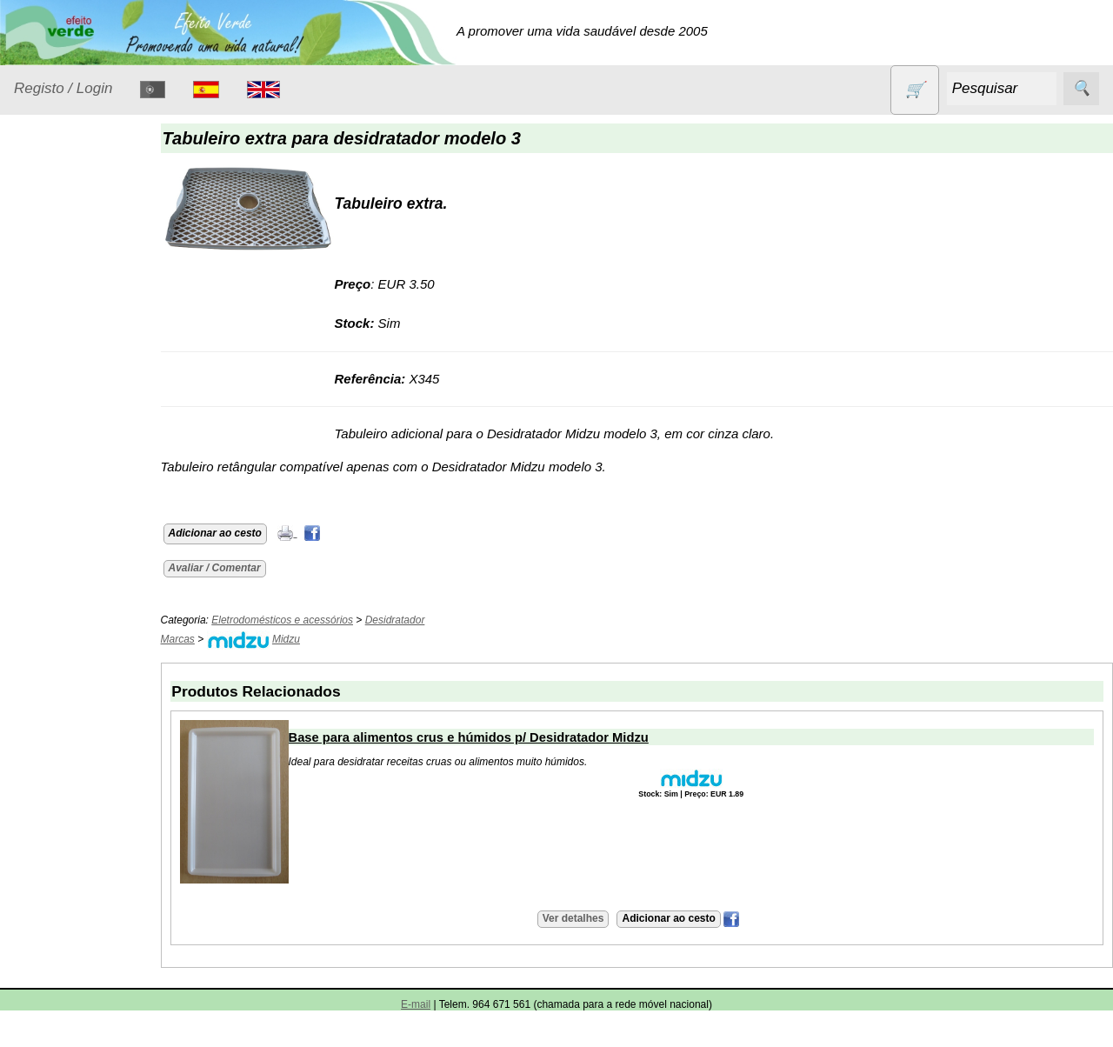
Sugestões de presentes (75, 730)
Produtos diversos (61, 610)
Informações (50, 974)
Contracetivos (75, 307)
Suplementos (73, 773)
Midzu (299, 639)
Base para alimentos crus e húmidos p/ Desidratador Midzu (482, 737)
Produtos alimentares (69, 557)
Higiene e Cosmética (66, 437)
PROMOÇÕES (78, 653)
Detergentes (70, 341)
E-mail (415, 1004)
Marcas (191, 639)
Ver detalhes (579, 918)
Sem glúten (68, 687)
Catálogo (40, 817)
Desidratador (408, 620)
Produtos (40, 230)
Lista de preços (100, 867)
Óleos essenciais (84, 514)
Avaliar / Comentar (228, 568)
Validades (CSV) (103, 896)
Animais (58, 274)
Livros (52, 480)
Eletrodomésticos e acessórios (85, 384)
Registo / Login (63, 88)
